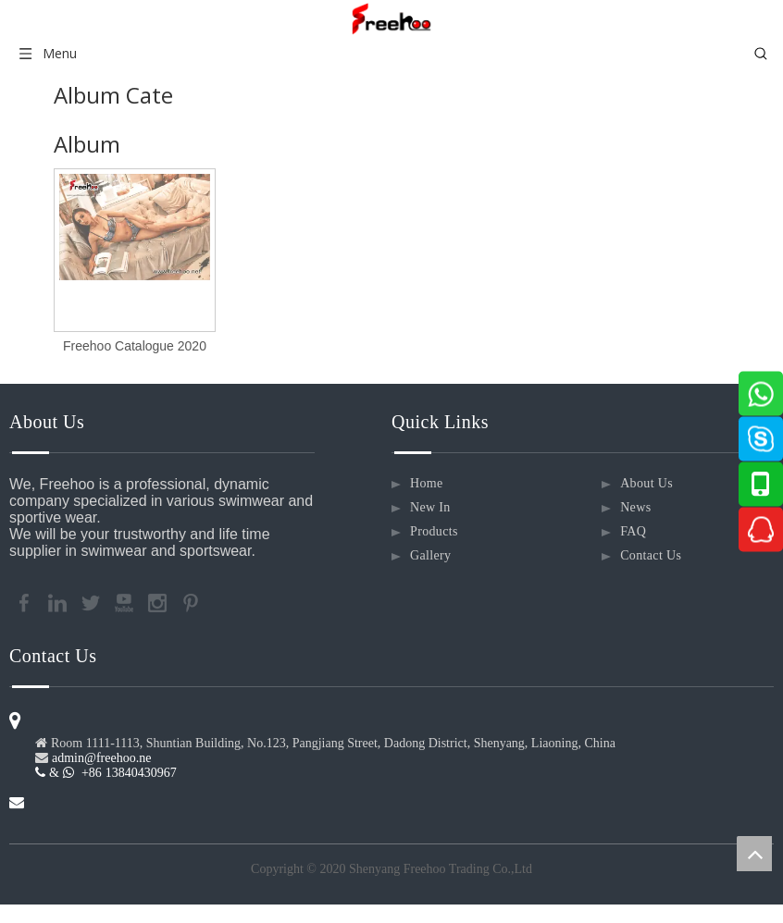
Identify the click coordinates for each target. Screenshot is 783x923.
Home (426, 483)
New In (430, 507)
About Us (646, 483)
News (635, 507)
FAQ (633, 531)
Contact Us (650, 555)
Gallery (430, 555)
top (754, 853)
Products (434, 531)
